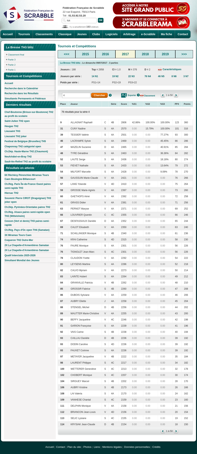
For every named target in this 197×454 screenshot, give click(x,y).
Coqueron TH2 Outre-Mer (19, 240)
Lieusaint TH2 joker (16, 136)
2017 (125, 54)
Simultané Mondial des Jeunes (22, 260)
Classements (44, 34)
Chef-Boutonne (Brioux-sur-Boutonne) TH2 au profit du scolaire (29, 114)
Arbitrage (129, 34)
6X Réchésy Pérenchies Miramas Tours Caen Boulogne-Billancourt (27, 177)
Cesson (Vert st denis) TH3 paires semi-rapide (27, 223)
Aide (110, 95)
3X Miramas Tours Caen (18, 235)
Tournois (24, 34)
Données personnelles (137, 446)
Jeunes (82, 34)
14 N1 (95, 76)
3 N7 (185, 76)
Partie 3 (12, 59)
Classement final (16, 54)
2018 (145, 54)
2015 (85, 54)
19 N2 (115, 76)
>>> (184, 54)
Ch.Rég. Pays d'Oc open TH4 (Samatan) (27, 230)
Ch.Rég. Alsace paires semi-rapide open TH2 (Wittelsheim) (27, 214)
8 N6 (174, 76)
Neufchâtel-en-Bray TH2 (18, 156)
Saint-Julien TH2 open (17, 121)
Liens (97, 446)
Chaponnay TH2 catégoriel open (23, 146)
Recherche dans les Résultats (21, 93)
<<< (66, 54)
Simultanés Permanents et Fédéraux (25, 98)
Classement (149, 96)
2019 (165, 54)
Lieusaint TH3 (12, 131)
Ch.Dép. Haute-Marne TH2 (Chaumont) (26, 151)
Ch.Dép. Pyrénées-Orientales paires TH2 (27, 207)
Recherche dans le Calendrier (21, 88)
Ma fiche (166, 34)
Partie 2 (12, 65)
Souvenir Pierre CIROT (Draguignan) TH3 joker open (28, 200)
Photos (87, 446)
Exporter (132, 95)
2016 (105, 54)
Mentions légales (112, 446)
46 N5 (161, 76)
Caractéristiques (171, 69)
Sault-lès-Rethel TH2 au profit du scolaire (28, 161)
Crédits (156, 446)
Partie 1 (12, 70)
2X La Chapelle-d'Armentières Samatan (27, 245)
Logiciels (111, 34)
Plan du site (74, 446)
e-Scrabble (148, 34)
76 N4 (147, 76)
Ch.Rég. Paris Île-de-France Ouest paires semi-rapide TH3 (28, 186)
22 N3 (131, 76)
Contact (183, 34)
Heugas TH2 (11, 126)
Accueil (8, 34)
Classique (64, 34)
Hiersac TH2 (11, 193)
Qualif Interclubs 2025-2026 (20, 255)
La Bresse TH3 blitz (70, 63)
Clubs (96, 34)
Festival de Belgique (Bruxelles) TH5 (25, 141)
